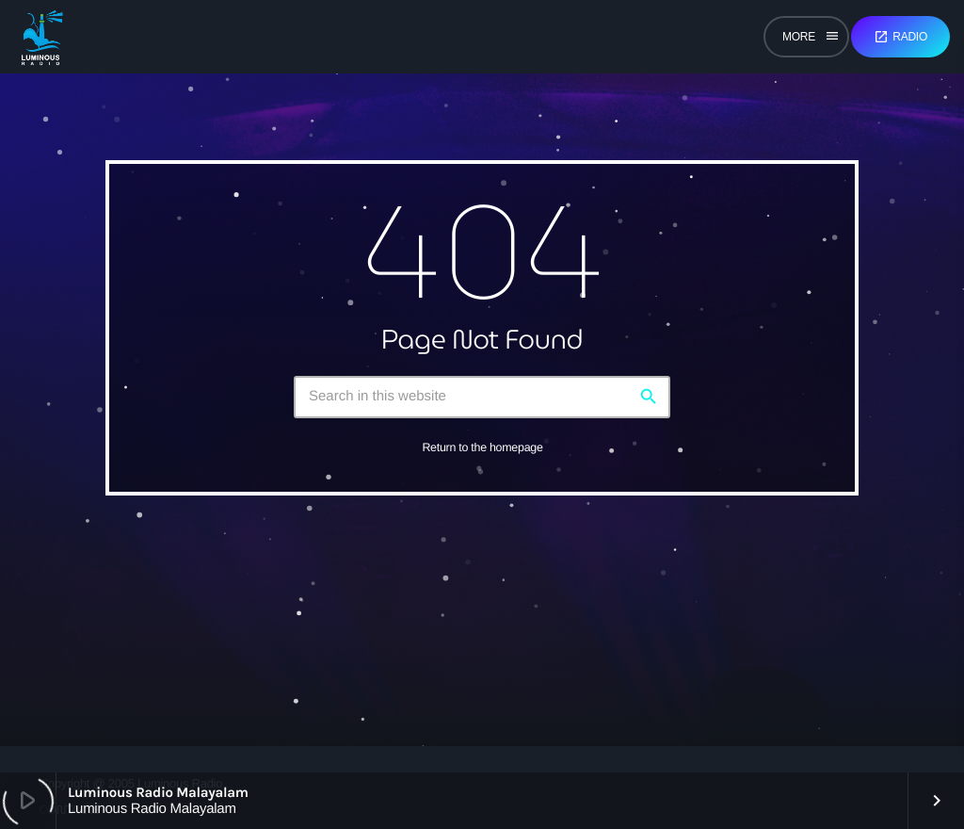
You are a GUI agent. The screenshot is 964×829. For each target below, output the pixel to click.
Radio (900, 36)
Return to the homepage (482, 447)
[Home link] (42, 37)
